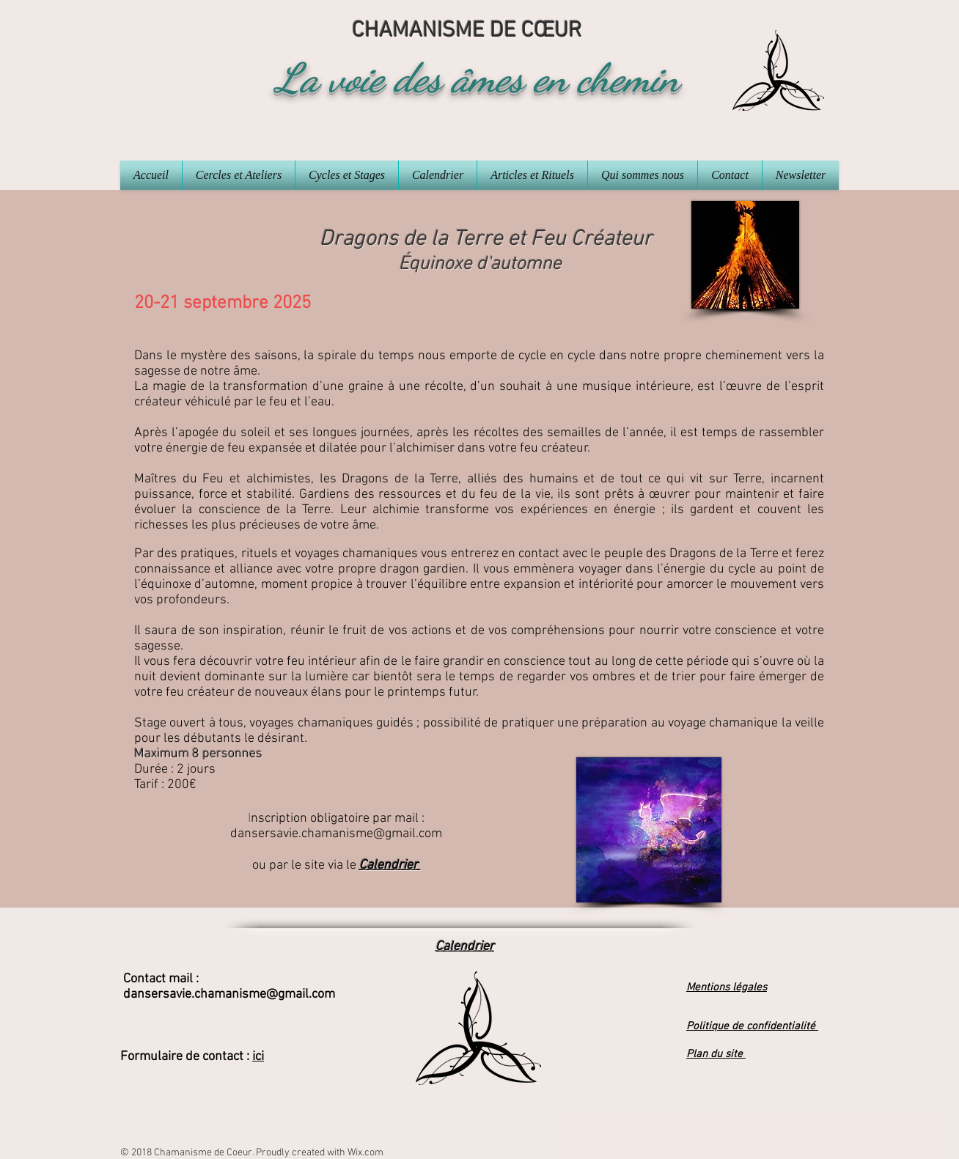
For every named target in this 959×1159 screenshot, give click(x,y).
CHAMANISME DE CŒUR (466, 31)
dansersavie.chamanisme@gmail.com (336, 834)
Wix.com (365, 1153)
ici (258, 1056)
